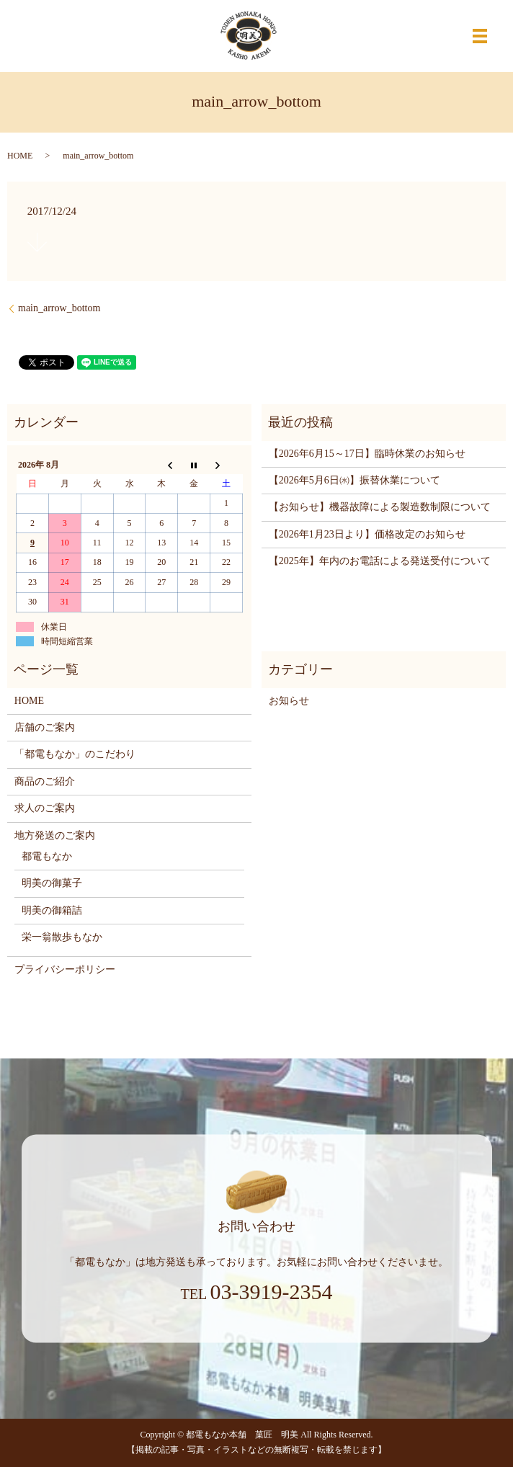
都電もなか (47, 856)
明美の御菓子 (52, 883)
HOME (19, 156)
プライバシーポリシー (64, 969)
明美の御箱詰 (52, 910)
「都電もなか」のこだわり (74, 754)
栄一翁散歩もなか (62, 937)
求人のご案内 (44, 808)
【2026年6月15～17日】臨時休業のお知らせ (367, 453)
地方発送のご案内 (54, 835)
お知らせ (289, 700)
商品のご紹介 (44, 781)
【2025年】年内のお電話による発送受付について (380, 561)
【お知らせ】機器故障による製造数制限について (380, 506)
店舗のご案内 (44, 727)
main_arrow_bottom (59, 308)
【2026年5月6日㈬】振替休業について (354, 480)
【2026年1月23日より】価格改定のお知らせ (367, 534)
